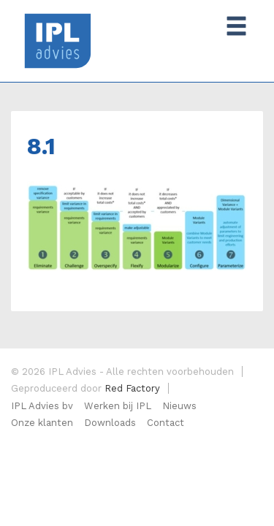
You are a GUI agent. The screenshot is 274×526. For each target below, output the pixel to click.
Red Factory (132, 388)
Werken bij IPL (117, 406)
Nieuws (179, 406)
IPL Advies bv (42, 406)
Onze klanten (42, 422)
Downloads (110, 422)
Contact (165, 422)
